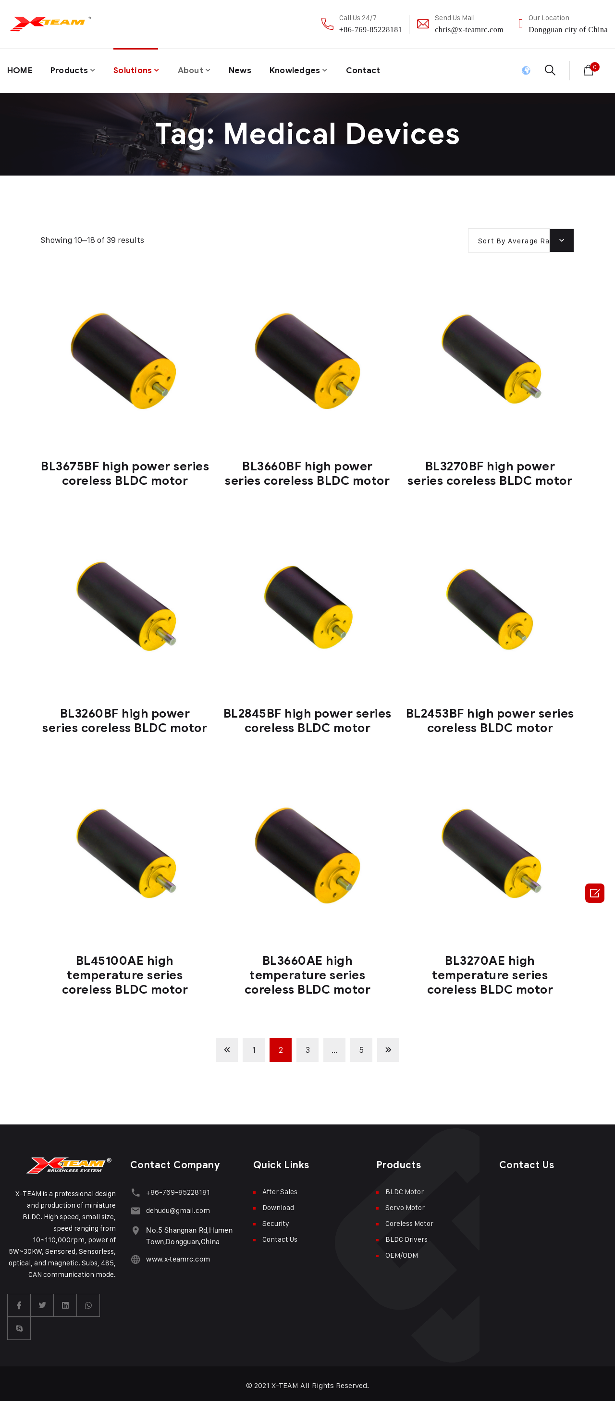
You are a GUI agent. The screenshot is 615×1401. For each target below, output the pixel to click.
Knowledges (307, 68)
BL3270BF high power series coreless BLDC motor (489, 469)
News (250, 68)
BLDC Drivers (406, 1235)
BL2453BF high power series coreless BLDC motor (490, 717)
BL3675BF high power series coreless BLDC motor (125, 469)
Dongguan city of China (568, 29)
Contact (378, 68)
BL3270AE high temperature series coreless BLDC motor (490, 971)
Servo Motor (405, 1203)
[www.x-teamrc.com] (134, 1252)
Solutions (139, 68)
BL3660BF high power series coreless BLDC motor (307, 469)
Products (72, 68)
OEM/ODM (401, 1251)
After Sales (279, 1187)
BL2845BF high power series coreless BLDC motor (307, 717)
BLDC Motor (404, 1187)
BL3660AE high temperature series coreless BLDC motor (308, 971)
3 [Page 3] (308, 1046)
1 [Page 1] (254, 1046)
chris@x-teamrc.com (469, 29)
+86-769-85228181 (370, 29)
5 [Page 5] (361, 1046)
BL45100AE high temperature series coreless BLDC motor (125, 971)
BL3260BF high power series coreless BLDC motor (124, 717)
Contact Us (279, 1235)
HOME (20, 68)
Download (278, 1203)
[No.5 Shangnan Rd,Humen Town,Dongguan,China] (134, 1223)
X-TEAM (285, 1381)
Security (275, 1219)
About (198, 68)
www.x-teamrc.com (177, 1253)
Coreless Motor (409, 1219)
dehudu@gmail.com (177, 1205)
